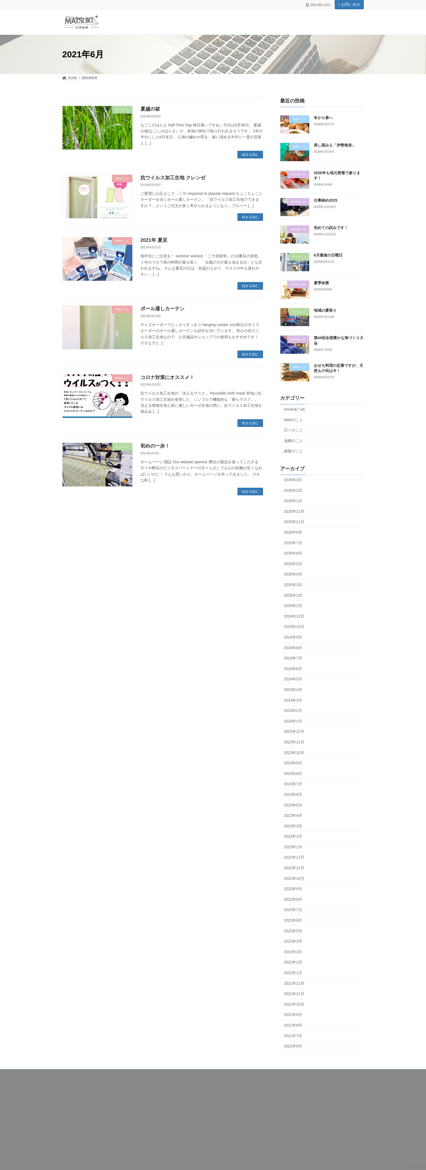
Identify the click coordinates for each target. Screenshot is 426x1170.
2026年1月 (293, 501)
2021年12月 (294, 983)
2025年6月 (293, 553)
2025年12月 (294, 511)
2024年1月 (293, 721)
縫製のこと (293, 451)
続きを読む (250, 155)
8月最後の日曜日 (328, 255)
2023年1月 (293, 847)
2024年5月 (293, 679)
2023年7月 (293, 784)
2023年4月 (293, 815)
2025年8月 (293, 532)
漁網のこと (293, 441)
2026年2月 (293, 490)
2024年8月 (293, 648)
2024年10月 (294, 627)
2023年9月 (293, 763)
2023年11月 (294, 742)
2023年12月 (294, 732)
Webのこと (293, 420)
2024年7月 (293, 658)
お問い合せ (349, 4)
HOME (72, 1088)
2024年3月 (293, 700)
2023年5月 (293, 805)
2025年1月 (293, 606)
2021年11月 (294, 994)
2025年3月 (293, 585)
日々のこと (293, 430)
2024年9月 (293, 637)
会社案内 (73, 1094)
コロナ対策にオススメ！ (167, 377)
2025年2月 (293, 595)
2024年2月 (293, 711)
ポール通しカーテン (162, 308)
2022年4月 (293, 941)
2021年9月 (293, 1015)
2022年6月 (293, 920)
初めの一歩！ (155, 446)
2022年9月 (293, 889)
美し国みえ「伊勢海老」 (335, 145)
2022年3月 (293, 952)
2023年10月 (294, 752)
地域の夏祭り (325, 310)
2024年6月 (293, 669)
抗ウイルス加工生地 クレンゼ (172, 177)
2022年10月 (294, 878)
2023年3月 (293, 826)
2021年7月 (293, 1036)
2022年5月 (293, 931)
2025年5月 (293, 564)
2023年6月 (293, 794)
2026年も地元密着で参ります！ (323, 1115)
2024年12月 (294, 616)
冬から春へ (323, 117)
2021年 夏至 (153, 240)
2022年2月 (293, 962)
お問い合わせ (77, 1116)
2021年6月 (293, 1046)
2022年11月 (294, 868)
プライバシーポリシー (83, 1123)
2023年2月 (293, 836)
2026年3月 (293, 480)
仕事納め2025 (325, 200)
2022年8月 (293, 899)
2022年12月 (294, 857)
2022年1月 (293, 973)
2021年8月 (293, 1025)
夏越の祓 (150, 109)
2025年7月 (293, 543)
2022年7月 (293, 910)
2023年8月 (293, 773)
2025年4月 (293, 574)
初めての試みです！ (331, 228)
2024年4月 (293, 689)
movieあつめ (294, 409)
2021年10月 (294, 1004)
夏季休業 (321, 283)
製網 (70, 1102)
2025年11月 (294, 522)
